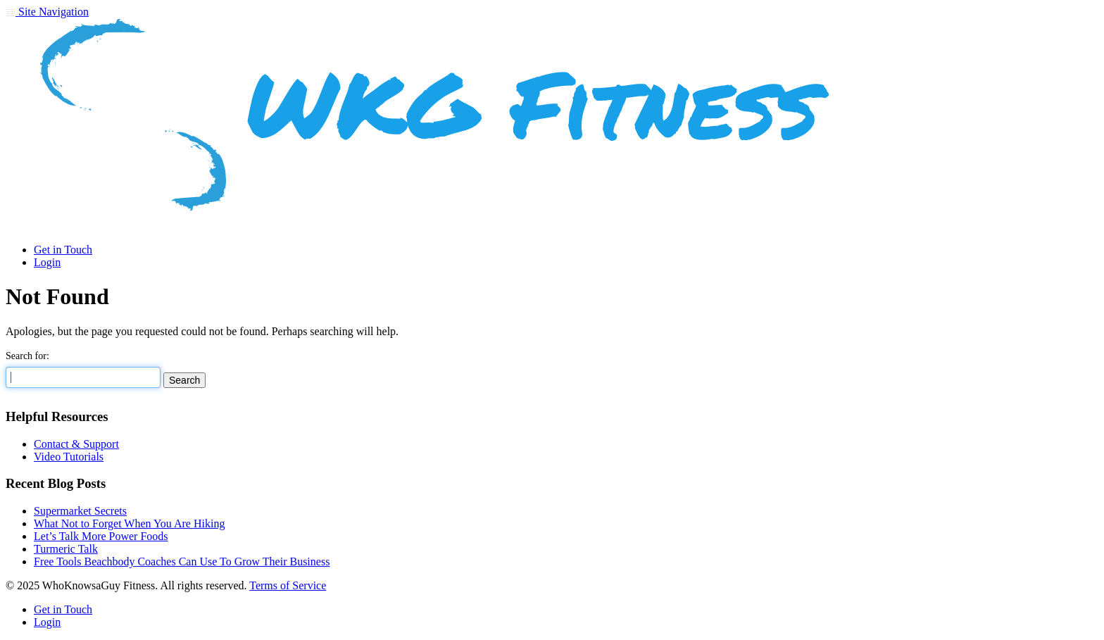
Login (47, 262)
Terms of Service (287, 585)
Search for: (27, 356)
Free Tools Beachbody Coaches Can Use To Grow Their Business (182, 561)
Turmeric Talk (66, 549)
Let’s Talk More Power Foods (101, 536)
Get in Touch (63, 250)
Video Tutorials (69, 457)
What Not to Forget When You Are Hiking (129, 523)
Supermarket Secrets (80, 511)
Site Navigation (47, 12)
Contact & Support (76, 444)
